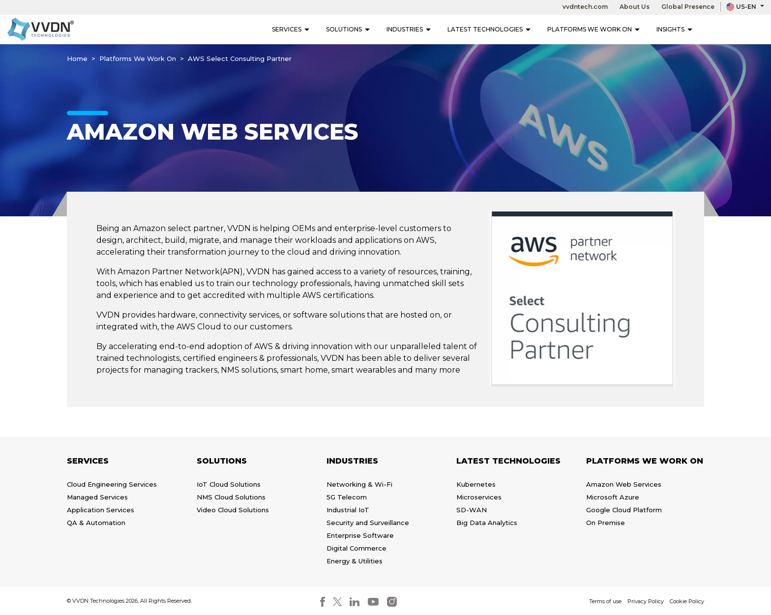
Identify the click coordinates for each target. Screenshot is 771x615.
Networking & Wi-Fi (359, 484)
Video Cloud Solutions (233, 510)
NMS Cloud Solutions (231, 497)
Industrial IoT (347, 510)
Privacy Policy (645, 601)
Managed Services (97, 497)
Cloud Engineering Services (112, 484)
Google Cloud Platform (624, 510)
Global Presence (687, 6)
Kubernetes (476, 484)
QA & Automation (96, 523)
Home (77, 58)
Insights (674, 29)
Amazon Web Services (623, 484)
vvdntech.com (585, 6)
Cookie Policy (687, 601)
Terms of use (605, 601)
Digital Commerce (356, 548)
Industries (408, 29)
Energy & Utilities (354, 561)
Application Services (100, 510)
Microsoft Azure (612, 497)
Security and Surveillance (367, 523)
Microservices (479, 497)
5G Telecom (346, 497)
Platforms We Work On (593, 29)
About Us (635, 6)
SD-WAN (471, 510)
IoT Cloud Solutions (229, 484)
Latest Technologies (489, 29)
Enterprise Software (360, 535)
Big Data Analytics (486, 523)
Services (290, 29)
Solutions (348, 29)
